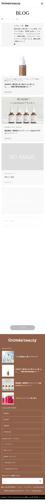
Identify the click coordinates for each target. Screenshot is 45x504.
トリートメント (18, 80)
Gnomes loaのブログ (11, 469)
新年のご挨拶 (9, 177)
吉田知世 (6, 425)
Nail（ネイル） (8, 450)
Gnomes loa (8, 432)
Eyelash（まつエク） (10, 456)
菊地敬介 (6, 413)
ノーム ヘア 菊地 (21, 26)
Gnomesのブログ (9, 127)
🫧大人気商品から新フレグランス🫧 (26, 356)
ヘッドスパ (26, 79)
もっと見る (22, 327)
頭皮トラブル (18, 79)
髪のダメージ (8, 80)
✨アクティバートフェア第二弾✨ (26, 398)
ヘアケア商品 (34, 79)
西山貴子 (6, 419)
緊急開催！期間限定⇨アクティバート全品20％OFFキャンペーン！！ (28, 384)
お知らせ (19, 127)
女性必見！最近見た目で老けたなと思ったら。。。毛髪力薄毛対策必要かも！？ (28, 370)
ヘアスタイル (8, 79)
